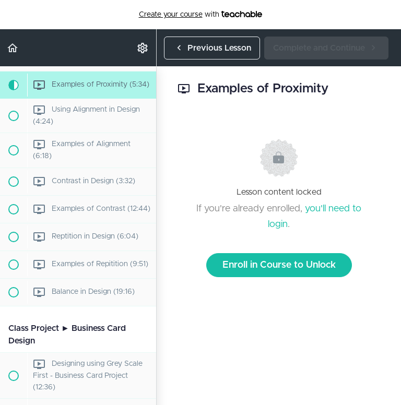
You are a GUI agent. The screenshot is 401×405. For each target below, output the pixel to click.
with (201, 14)
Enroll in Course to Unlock (279, 265)
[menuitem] (143, 47)
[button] (13, 47)
